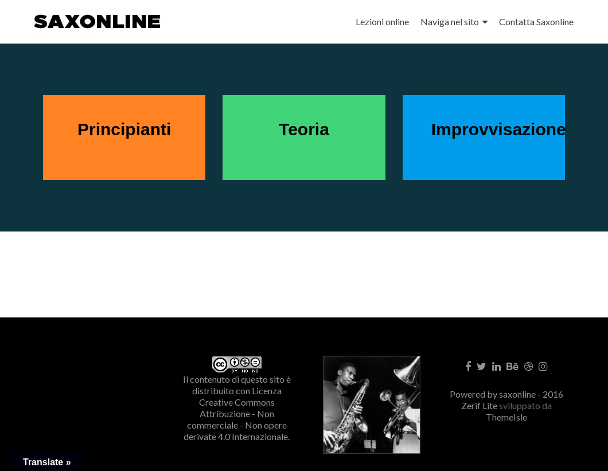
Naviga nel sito (449, 21)
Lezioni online (382, 21)
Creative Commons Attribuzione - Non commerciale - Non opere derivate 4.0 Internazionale (236, 419)
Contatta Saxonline (536, 21)
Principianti (124, 129)
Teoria (304, 129)
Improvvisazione (498, 129)
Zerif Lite (480, 405)
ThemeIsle (506, 416)
